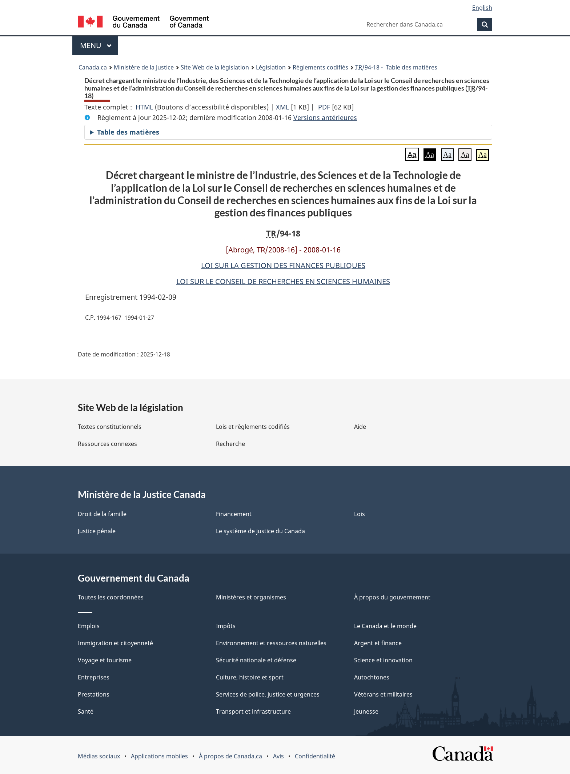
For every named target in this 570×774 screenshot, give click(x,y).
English (482, 8)
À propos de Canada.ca (230, 756)
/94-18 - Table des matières (396, 67)
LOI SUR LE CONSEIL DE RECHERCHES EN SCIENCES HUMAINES (283, 281)
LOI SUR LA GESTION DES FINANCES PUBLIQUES (283, 265)
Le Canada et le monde (385, 626)
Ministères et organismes (251, 597)
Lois (359, 514)
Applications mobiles (159, 756)
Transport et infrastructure (253, 711)
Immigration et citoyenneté (115, 643)
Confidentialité (315, 756)
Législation (271, 67)
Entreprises (93, 677)
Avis (278, 756)
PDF (324, 107)
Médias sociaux (99, 756)
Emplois (89, 626)
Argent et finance (378, 643)
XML (282, 107)
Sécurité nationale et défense (256, 660)
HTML (144, 107)
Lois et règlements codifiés (253, 427)
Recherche (230, 444)
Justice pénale (97, 531)
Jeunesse (366, 711)
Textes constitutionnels (109, 427)
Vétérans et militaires (383, 694)
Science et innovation (383, 660)
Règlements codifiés (320, 67)
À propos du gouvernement (392, 597)
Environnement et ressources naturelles (271, 643)
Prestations (93, 694)
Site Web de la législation (215, 67)
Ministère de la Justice (144, 67)
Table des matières (128, 132)
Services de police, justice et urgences (268, 694)
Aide (360, 427)
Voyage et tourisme (105, 660)
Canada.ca (93, 67)
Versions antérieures (325, 117)
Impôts (226, 626)
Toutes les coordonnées (111, 597)
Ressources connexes (107, 444)
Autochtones (371, 677)
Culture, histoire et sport (250, 677)
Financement (234, 514)
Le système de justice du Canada (260, 531)
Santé (85, 711)
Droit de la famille (102, 514)
